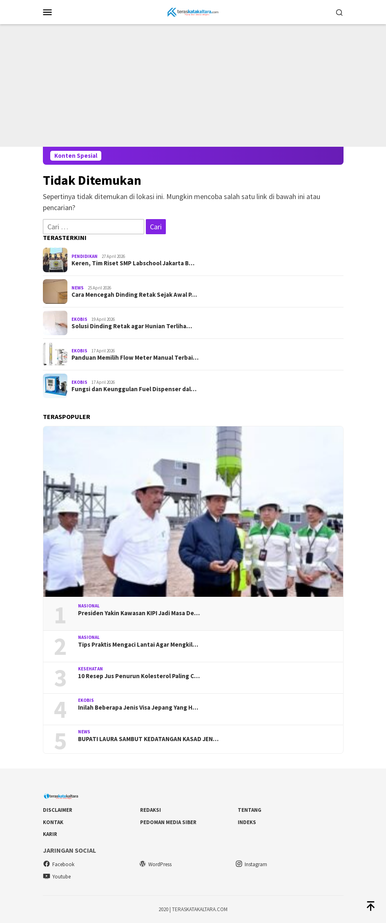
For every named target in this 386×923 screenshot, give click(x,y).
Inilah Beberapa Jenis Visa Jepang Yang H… (138, 707)
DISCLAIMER (57, 810)
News (77, 288)
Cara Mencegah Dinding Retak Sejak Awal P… (134, 294)
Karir (50, 834)
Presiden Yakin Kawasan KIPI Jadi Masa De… (139, 613)
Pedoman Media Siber (168, 822)
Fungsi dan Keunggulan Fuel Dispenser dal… (133, 389)
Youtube (57, 876)
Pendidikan (84, 256)
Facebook (58, 864)
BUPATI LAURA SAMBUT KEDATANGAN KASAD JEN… (148, 739)
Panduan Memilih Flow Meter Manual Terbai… (135, 357)
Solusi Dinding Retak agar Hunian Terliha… (131, 326)
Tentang (249, 810)
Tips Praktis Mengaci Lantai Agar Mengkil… (138, 644)
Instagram (251, 864)
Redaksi (150, 810)
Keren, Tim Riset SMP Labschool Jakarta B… (132, 263)
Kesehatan (90, 669)
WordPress (155, 864)
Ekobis (79, 319)
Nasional (89, 606)
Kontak (53, 822)
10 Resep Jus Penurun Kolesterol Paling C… (139, 676)
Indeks (247, 822)
